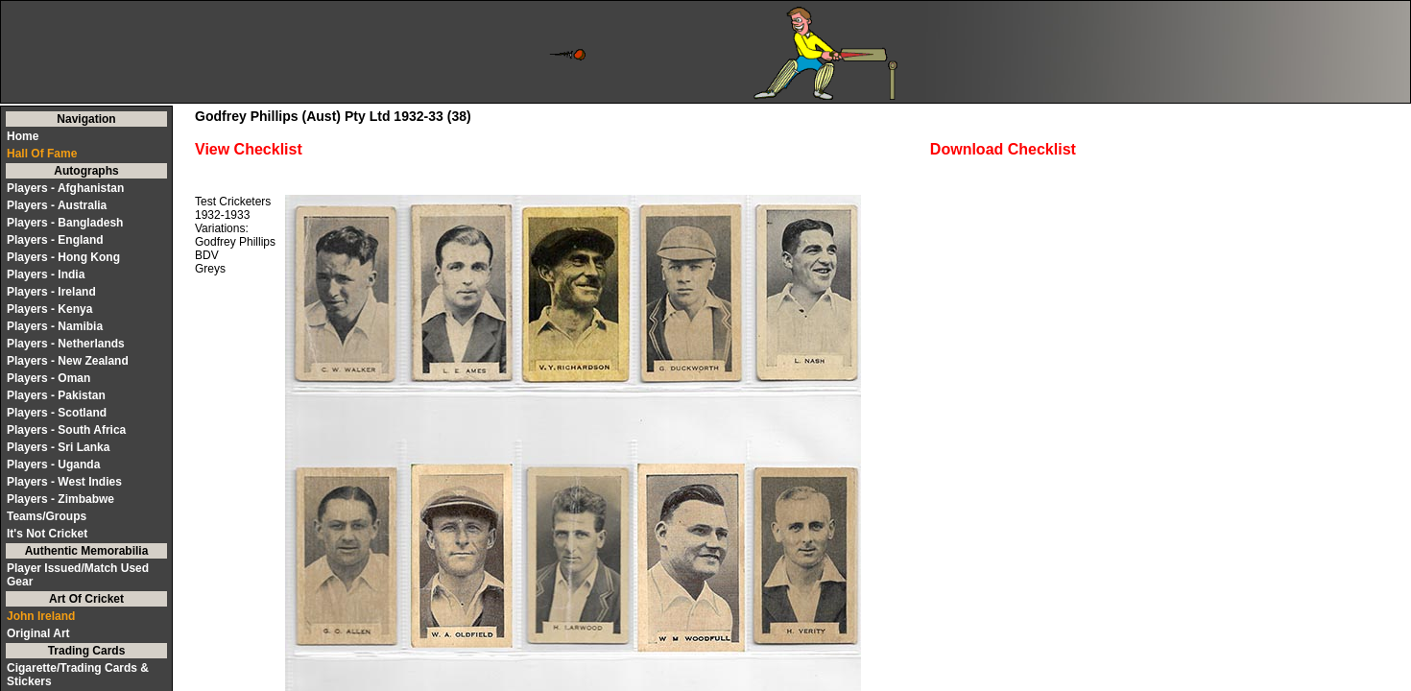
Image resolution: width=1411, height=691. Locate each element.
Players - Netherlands (66, 343)
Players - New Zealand (68, 361)
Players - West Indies (64, 481)
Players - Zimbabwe (60, 499)
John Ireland (41, 616)
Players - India (45, 274)
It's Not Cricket (47, 533)
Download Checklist (1003, 149)
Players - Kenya (49, 309)
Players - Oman (48, 378)
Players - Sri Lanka (58, 447)
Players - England (55, 240)
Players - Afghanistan (65, 188)
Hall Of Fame (42, 153)
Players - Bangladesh (65, 222)
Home (22, 136)
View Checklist (248, 149)
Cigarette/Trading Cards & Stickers (78, 674)
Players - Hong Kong (63, 257)
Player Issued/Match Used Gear (78, 574)
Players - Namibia (55, 326)
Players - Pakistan (56, 395)
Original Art (38, 633)
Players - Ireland (51, 291)
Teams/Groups (46, 516)
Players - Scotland (57, 412)
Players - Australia (57, 205)
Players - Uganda (53, 464)
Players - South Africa (66, 430)
